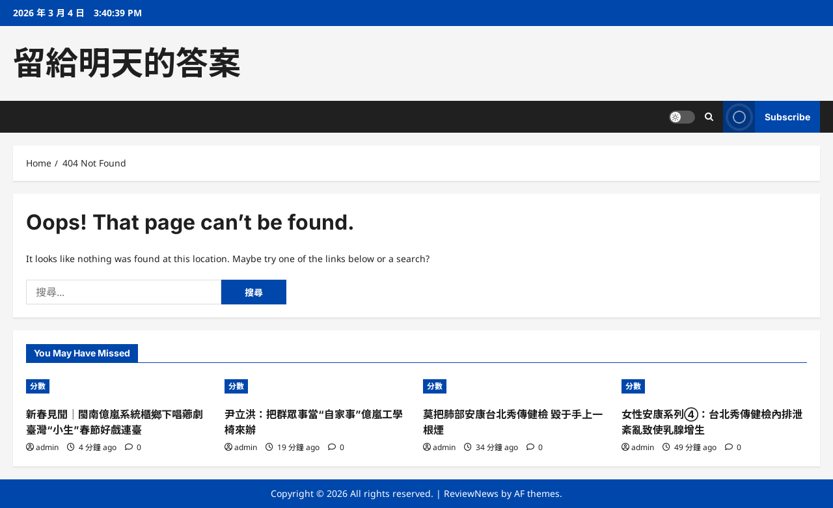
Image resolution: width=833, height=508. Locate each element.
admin (47, 447)
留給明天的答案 (127, 63)
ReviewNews (471, 493)
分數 (38, 386)
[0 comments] (133, 447)
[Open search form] (709, 116)
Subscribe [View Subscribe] (766, 117)
